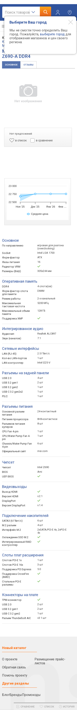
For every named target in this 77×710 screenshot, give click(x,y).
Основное (11, 64)
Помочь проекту (14, 675)
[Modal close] (68, 22)
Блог (5, 695)
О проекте (9, 659)
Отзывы (28, 64)
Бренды (15, 695)
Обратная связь (14, 667)
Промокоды (31, 695)
